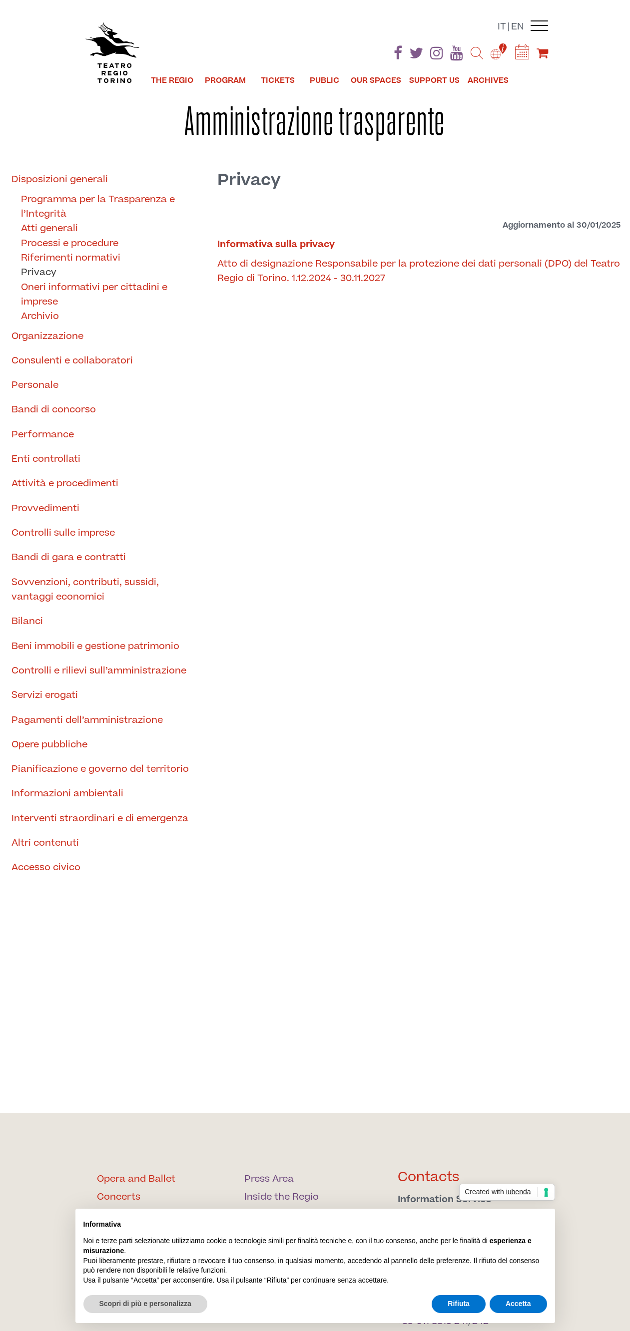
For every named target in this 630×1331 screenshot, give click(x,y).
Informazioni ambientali (67, 793)
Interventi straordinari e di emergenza (99, 818)
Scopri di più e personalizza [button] (145, 1304)
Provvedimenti (45, 508)
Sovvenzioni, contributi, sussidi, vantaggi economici (85, 590)
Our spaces (376, 80)
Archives (488, 80)
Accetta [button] (518, 1304)
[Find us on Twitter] (416, 55)
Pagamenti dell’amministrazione (87, 720)
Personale (34, 385)
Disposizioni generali (59, 179)
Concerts (118, 1197)
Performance (42, 434)
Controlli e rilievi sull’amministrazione (98, 670)
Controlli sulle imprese (63, 533)
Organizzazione (47, 336)
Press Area (269, 1179)
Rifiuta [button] (459, 1304)
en (517, 26)
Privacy (38, 272)
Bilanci (27, 621)
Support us (434, 80)
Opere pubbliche (49, 744)
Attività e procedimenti (64, 483)
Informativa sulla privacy (276, 244)
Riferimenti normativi (70, 258)
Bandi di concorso (53, 409)
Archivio (40, 316)
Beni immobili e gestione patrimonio (95, 646)
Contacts (429, 1177)
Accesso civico (45, 867)
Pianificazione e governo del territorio (100, 769)
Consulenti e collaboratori (72, 360)
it (502, 26)
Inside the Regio (281, 1197)
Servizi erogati (44, 695)
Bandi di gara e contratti (68, 557)
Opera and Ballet (136, 1179)
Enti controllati (45, 459)
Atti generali (49, 228)
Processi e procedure (69, 243)
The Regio (172, 80)
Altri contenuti (45, 843)
